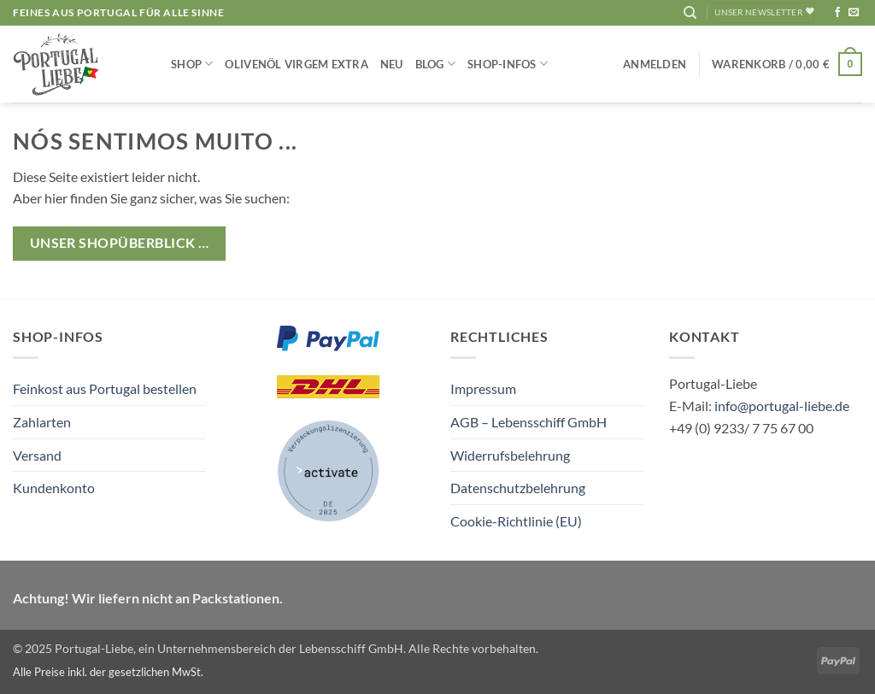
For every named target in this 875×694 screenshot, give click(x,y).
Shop (192, 64)
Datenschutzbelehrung (517, 487)
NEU (391, 64)
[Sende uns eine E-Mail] (854, 13)
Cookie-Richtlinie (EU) (516, 521)
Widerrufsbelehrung (510, 455)
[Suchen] (690, 13)
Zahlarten (42, 422)
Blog (435, 64)
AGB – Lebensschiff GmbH (528, 422)
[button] (654, 64)
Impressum (483, 388)
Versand (37, 455)
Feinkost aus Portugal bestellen (105, 388)
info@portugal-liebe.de (781, 405)
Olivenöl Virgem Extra (296, 64)
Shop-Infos (507, 64)
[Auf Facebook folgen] (837, 13)
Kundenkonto (54, 487)
